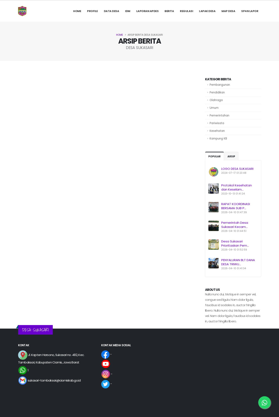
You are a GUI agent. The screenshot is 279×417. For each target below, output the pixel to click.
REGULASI (186, 11)
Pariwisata (217, 123)
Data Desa (111, 11)
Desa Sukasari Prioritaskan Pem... (235, 243)
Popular (214, 156)
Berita (169, 11)
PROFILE (92, 11)
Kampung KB (218, 139)
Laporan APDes (147, 11)
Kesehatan (217, 131)
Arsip (231, 156)
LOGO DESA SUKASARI (237, 168)
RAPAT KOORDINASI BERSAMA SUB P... (235, 206)
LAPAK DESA (207, 11)
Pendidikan (217, 92)
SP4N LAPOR (249, 11)
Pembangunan (220, 85)
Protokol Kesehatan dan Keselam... (236, 187)
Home (77, 11)
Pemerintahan (219, 115)
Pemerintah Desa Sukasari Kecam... (234, 224)
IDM (127, 11)
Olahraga (216, 100)
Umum (214, 108)
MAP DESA (228, 11)
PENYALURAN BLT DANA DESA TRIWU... (238, 262)
